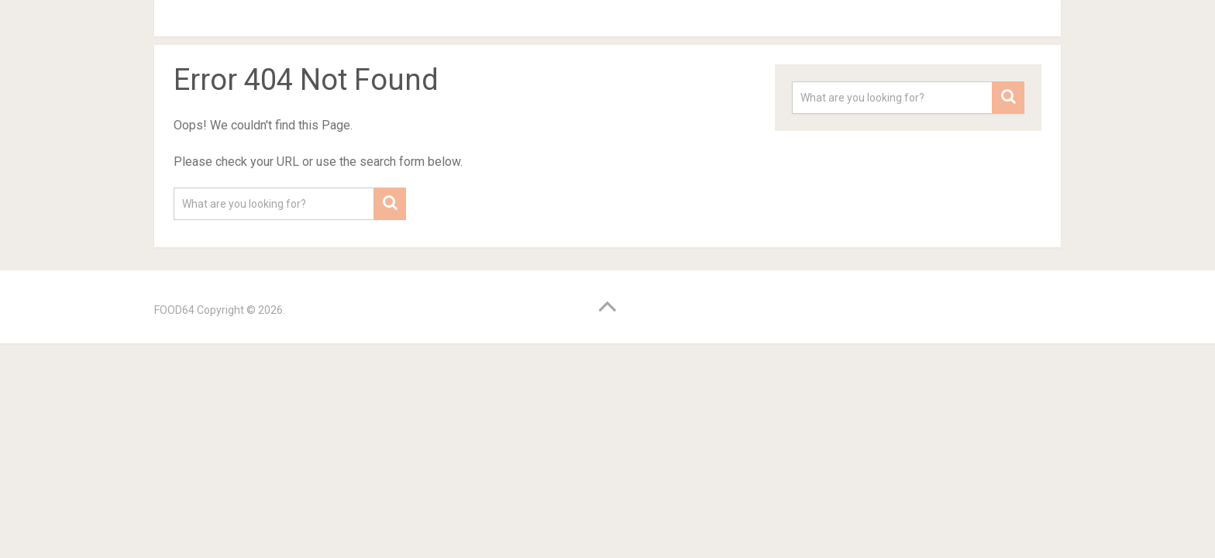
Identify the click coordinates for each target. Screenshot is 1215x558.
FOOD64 (174, 310)
